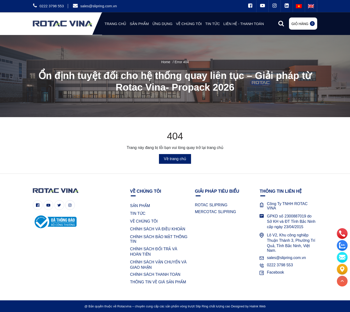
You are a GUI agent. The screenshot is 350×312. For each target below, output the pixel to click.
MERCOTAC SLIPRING (215, 212)
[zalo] (342, 245)
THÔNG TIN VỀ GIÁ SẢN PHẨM (158, 282)
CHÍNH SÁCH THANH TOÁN (155, 274)
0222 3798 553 (51, 6)
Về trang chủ (175, 159)
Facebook (275, 272)
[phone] (342, 233)
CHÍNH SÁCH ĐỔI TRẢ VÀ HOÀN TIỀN (153, 251)
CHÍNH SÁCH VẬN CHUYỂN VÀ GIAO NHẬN (158, 264)
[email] (342, 257)
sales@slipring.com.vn (98, 6)
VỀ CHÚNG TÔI (144, 221)
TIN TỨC (137, 213)
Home (165, 62)
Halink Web (258, 306)
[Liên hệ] (342, 269)
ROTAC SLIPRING (211, 205)
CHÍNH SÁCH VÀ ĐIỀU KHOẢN (157, 229)
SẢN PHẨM (140, 206)
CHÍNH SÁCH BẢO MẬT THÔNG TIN (158, 239)
